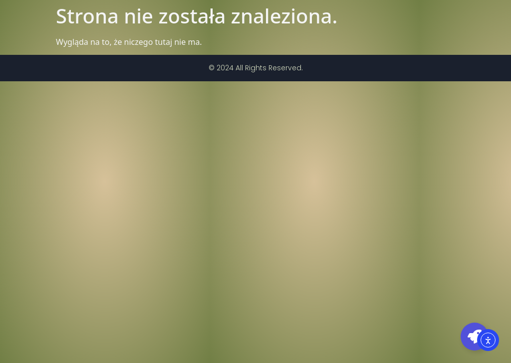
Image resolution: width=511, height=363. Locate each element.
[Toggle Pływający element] (475, 337)
